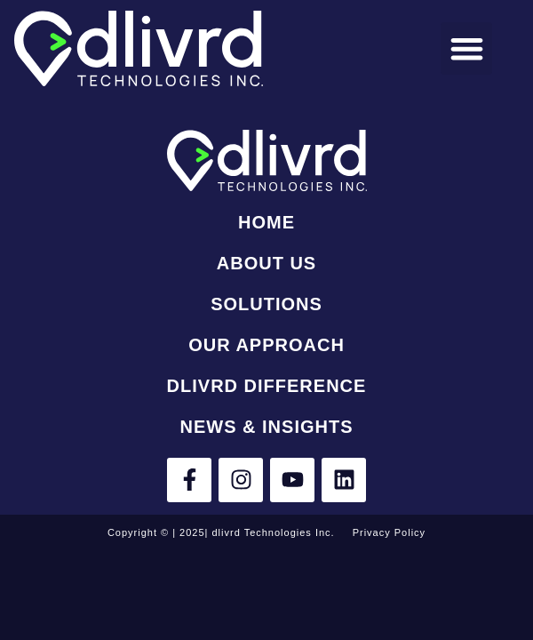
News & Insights (266, 426)
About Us (266, 263)
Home (266, 222)
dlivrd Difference (267, 386)
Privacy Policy (389, 532)
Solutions (266, 304)
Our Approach (266, 345)
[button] (467, 48)
